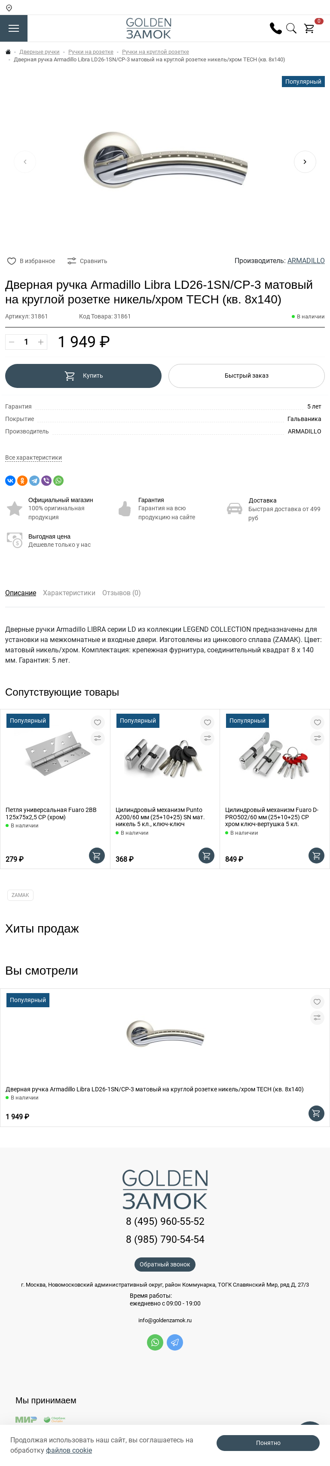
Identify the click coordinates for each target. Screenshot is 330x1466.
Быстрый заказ (247, 375)
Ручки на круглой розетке (155, 51)
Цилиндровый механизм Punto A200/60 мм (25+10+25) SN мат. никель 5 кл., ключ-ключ (160, 817)
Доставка (263, 500)
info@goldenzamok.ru (165, 1321)
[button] (305, 162)
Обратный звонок (165, 1264)
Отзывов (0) (121, 593)
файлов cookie (69, 1450)
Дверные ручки (39, 51)
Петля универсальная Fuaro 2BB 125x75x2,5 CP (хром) (51, 813)
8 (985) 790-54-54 (165, 1239)
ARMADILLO (306, 261)
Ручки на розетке (90, 51)
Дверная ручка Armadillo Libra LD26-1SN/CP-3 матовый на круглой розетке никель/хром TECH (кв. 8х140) (155, 1089)
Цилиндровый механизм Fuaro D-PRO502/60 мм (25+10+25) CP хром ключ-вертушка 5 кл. (271, 817)
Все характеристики (33, 457)
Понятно (268, 1442)
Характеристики (69, 593)
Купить (83, 376)
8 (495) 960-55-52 (165, 1221)
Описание (20, 593)
